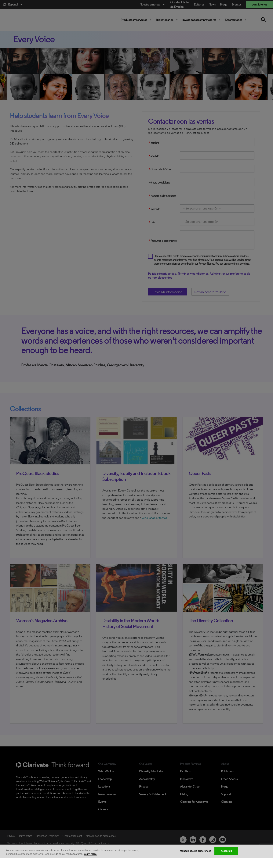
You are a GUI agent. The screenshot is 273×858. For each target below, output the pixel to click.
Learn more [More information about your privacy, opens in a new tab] (90, 854)
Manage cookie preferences (195, 850)
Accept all (226, 850)
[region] (136, 851)
